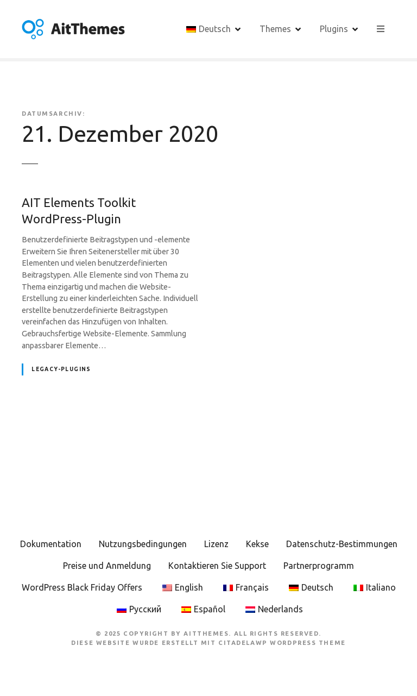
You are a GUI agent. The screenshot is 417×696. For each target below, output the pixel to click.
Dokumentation (50, 544)
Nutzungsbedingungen (143, 544)
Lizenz (216, 544)
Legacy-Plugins (61, 369)
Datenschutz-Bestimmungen (341, 544)
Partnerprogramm (318, 565)
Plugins (334, 29)
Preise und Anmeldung (107, 565)
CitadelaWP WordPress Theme (282, 642)
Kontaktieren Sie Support (217, 565)
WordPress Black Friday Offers (82, 587)
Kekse (257, 544)
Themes (275, 29)
